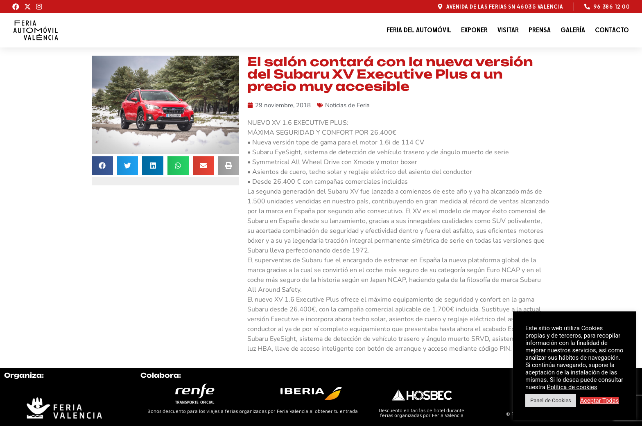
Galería (573, 30)
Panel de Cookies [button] (550, 400)
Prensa (540, 30)
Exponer (474, 30)
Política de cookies (572, 387)
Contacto (612, 30)
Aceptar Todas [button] (599, 400)
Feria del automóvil (419, 30)
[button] (102, 165)
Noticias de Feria (347, 105)
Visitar (508, 30)
